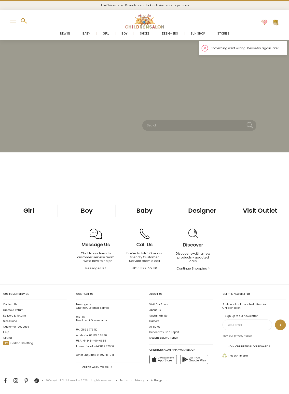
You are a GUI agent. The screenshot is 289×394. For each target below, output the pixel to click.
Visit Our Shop (158, 304)
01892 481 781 (105, 355)
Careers (154, 321)
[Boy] (86, 211)
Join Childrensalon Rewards (246, 346)
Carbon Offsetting (18, 343)
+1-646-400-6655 (94, 341)
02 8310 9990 (98, 335)
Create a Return (13, 310)
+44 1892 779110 (104, 346)
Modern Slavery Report (163, 338)
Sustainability (158, 316)
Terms (124, 380)
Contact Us (10, 304)
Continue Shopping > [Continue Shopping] (193, 268)
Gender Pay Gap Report (164, 332)
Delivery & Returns (15, 316)
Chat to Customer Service (92, 306)
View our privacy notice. (237, 336)
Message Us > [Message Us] (96, 268)
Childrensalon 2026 (75, 380)
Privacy (139, 380)
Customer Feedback (16, 327)
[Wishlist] (264, 22)
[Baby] (144, 211)
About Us (155, 310)
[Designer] (202, 211)
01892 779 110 (89, 330)
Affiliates (154, 327)
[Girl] (29, 211)
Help (6, 332)
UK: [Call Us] (144, 268)
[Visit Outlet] (260, 211)
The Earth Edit (235, 355)
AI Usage (156, 380)
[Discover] (193, 245)
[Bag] (276, 22)
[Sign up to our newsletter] (280, 325)
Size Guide (10, 321)
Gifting (7, 338)
